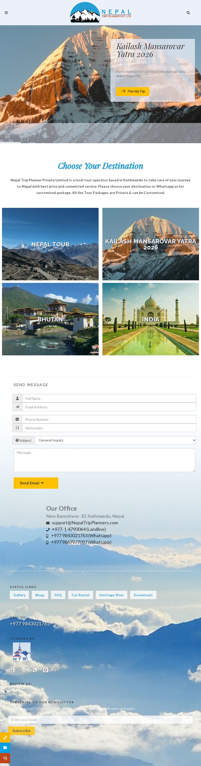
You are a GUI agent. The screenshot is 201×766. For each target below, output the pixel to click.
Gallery (19, 601)
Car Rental (81, 601)
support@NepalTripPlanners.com (82, 522)
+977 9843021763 (30, 648)
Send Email (32, 483)
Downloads (143, 601)
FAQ (58, 601)
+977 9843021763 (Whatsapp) (78, 535)
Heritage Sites (111, 601)
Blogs (40, 601)
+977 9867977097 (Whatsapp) (78, 542)
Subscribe (21, 752)
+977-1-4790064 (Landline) (76, 529)
